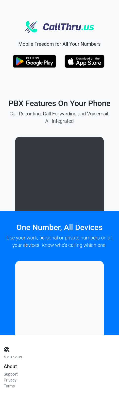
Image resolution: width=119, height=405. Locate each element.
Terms (9, 386)
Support (10, 374)
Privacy (10, 380)
